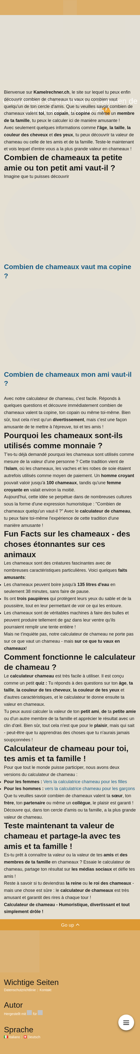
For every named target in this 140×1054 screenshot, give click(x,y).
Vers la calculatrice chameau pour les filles (85, 781)
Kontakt (45, 990)
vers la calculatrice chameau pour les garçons (90, 788)
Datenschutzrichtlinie (20, 990)
